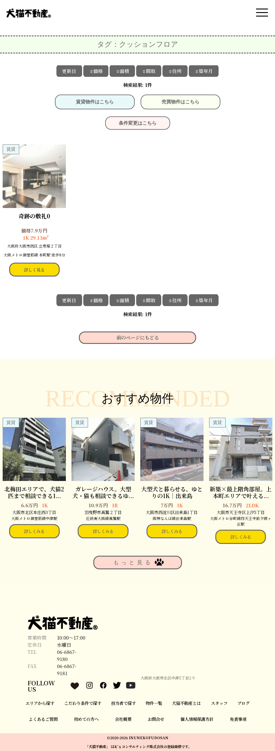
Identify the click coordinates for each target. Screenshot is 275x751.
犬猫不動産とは (186, 703)
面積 (122, 70)
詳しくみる (34, 531)
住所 (175, 70)
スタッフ (219, 703)
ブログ (243, 703)
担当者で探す (123, 703)
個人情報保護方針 (197, 719)
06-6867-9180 (67, 655)
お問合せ (156, 719)
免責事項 (238, 719)
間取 (149, 70)
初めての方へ (86, 719)
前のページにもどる (137, 337)
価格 (95, 70)
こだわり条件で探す (82, 703)
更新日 (69, 70)
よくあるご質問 (43, 719)
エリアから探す (39, 703)
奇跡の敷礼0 (34, 216)
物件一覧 (154, 703)
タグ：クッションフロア (137, 44)
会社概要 (123, 719)
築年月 (204, 70)
